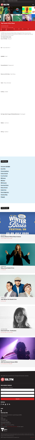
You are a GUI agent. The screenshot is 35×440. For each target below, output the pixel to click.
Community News (5, 171)
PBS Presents (4, 183)
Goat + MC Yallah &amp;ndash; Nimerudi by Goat (17, 43)
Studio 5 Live (3, 190)
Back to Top (32, 437)
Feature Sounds (4, 173)
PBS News (3, 180)
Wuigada (3, 197)
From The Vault (4, 176)
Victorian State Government (12, 426)
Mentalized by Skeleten (17, 127)
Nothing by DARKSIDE (17, 61)
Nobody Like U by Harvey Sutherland (17, 69)
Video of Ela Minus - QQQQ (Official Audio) (17, 102)
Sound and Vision (5, 185)
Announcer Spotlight (5, 166)
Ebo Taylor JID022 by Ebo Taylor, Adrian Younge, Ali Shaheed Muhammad (17, 118)
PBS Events (3, 178)
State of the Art (4, 187)
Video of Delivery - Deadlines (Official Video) (17, 142)
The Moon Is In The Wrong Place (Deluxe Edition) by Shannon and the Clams (17, 78)
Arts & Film (3, 169)
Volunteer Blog (4, 194)
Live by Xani (17, 52)
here (3, 424)
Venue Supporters (5, 192)
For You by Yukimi (17, 87)
